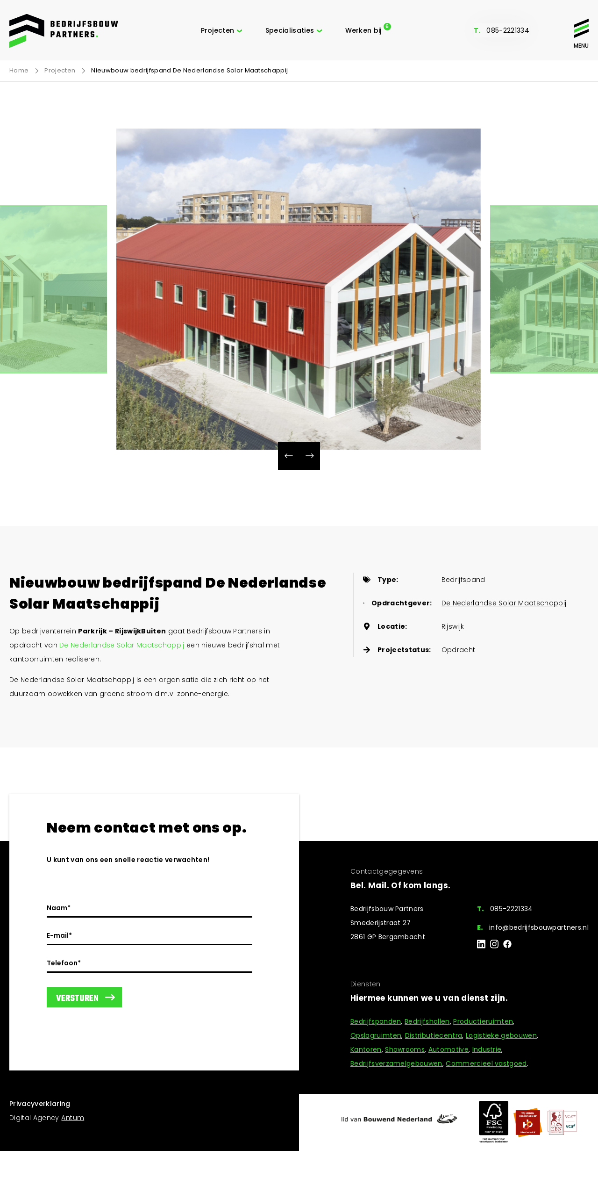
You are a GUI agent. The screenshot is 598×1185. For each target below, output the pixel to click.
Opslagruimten (375, 1035)
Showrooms (405, 1049)
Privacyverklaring (40, 1103)
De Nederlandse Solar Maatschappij (122, 645)
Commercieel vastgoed (486, 1063)
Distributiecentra (433, 1035)
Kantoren (366, 1049)
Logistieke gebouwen (501, 1035)
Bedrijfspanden (375, 1021)
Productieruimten (483, 1021)
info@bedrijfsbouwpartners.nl (539, 927)
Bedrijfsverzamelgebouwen (396, 1063)
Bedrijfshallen (427, 1021)
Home (18, 70)
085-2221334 (507, 30)
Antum (72, 1117)
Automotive (448, 1049)
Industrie (487, 1049)
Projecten (59, 70)
